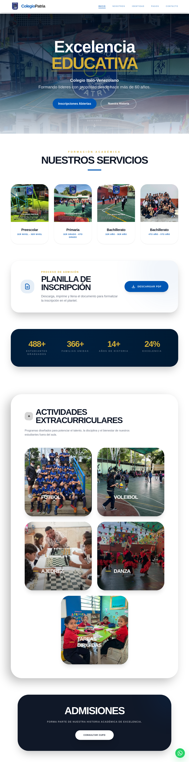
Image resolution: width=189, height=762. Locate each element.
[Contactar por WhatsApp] (180, 753)
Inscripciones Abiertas (74, 103)
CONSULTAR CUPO (94, 735)
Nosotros (119, 6)
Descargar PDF (146, 286)
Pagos (155, 6)
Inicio (102, 6)
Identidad (138, 6)
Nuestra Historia (118, 103)
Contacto (172, 6)
